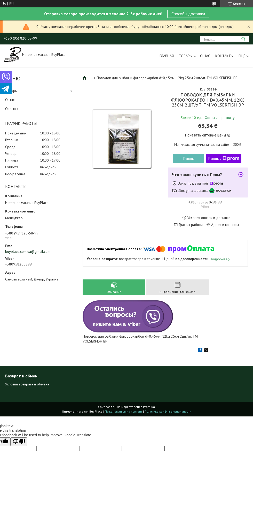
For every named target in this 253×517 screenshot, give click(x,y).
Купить (188, 158)
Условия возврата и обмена (27, 384)
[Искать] (243, 39)
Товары (185, 56)
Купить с (223, 158)
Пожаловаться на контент (123, 411)
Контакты (224, 56)
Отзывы (11, 108)
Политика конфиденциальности (168, 411)
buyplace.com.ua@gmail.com (27, 251)
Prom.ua (149, 407)
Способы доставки (188, 13)
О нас (205, 56)
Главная (167, 56)
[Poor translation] (19, 441)
